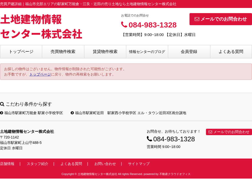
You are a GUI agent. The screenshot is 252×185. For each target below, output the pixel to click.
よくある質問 (231, 51)
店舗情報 (7, 164)
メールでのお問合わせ (221, 19)
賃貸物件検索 (105, 51)
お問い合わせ (105, 164)
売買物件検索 (63, 51)
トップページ (21, 51)
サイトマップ (139, 164)
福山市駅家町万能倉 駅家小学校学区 (31, 113)
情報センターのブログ (147, 52)
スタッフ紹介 (37, 164)
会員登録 (189, 51)
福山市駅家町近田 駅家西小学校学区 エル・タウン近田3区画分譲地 (128, 113)
